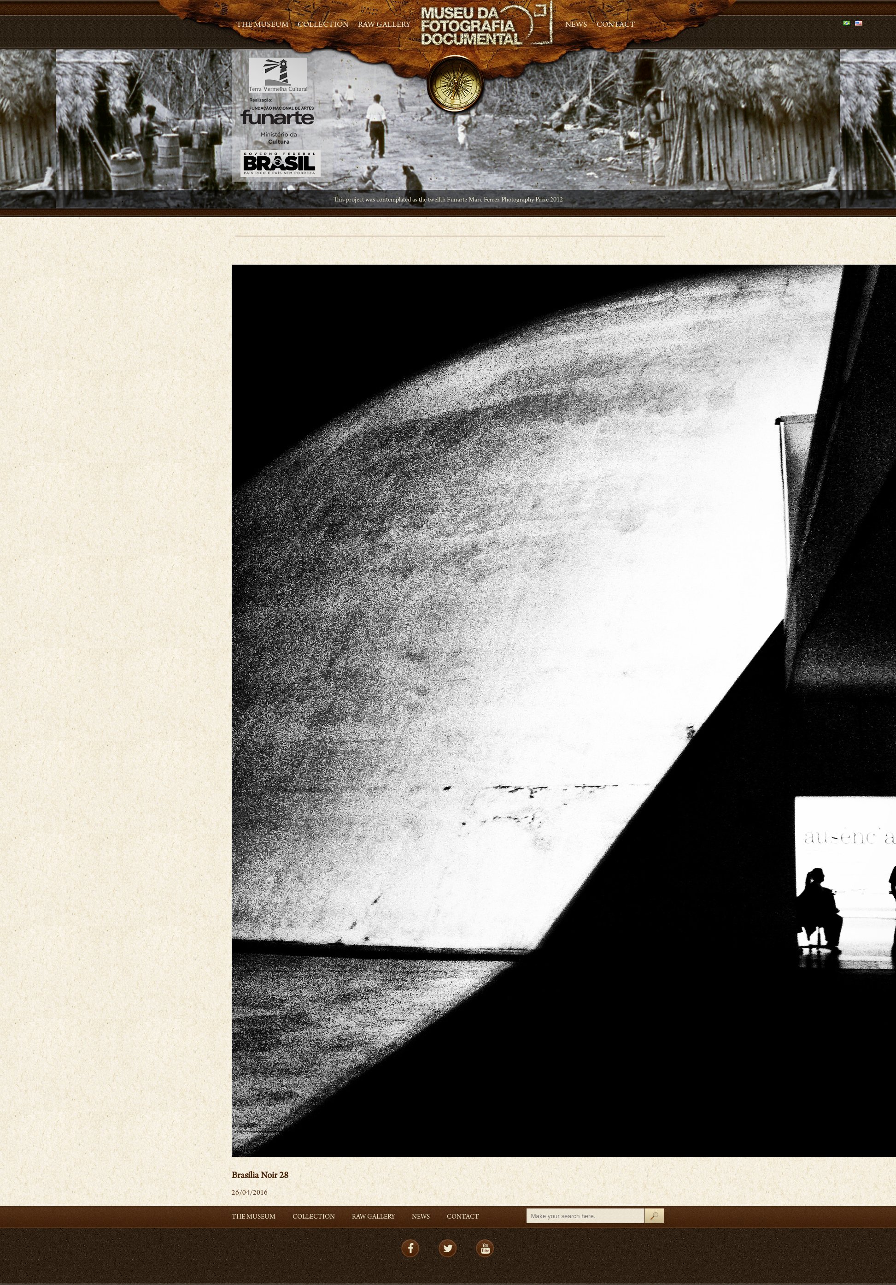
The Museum (262, 25)
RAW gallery (384, 25)
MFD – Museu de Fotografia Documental (488, 23)
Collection (323, 25)
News (576, 25)
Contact (616, 25)
